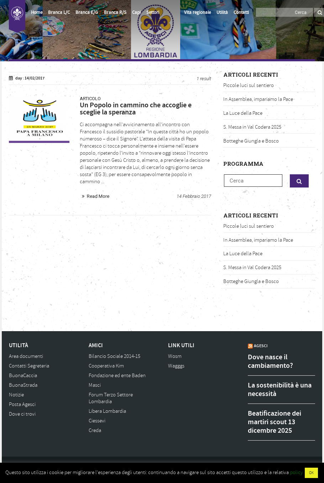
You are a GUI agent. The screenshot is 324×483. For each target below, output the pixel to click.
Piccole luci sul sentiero (248, 85)
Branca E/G (86, 12)
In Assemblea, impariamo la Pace (258, 99)
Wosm (175, 356)
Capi (136, 12)
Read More (98, 196)
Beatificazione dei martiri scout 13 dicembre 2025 (274, 422)
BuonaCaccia (23, 375)
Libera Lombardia (107, 411)
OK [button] (311, 473)
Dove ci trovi (22, 414)
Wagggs (176, 366)
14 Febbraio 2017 (194, 196)
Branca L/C (59, 12)
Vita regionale (197, 12)
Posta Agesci (22, 404)
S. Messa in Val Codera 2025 (252, 127)
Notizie (16, 394)
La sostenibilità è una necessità (280, 390)
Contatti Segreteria (29, 366)
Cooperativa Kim (106, 366)
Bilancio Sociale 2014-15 (114, 356)
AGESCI (260, 346)
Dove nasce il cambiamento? (270, 361)
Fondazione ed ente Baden (117, 375)
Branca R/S (115, 12)
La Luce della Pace (242, 113)
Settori (152, 12)
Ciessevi (97, 420)
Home (36, 12)
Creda (95, 430)
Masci (95, 385)
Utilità (222, 12)
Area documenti (26, 356)
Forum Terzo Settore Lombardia (111, 398)
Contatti (241, 12)
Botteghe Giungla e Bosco (251, 141)
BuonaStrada (23, 385)
